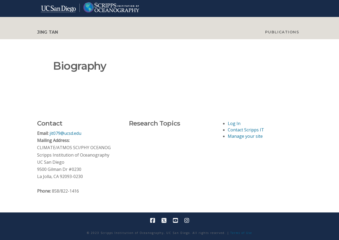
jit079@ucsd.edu (65, 133)
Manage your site (245, 136)
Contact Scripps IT (246, 130)
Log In (234, 123)
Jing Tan (47, 32)
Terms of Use (241, 233)
